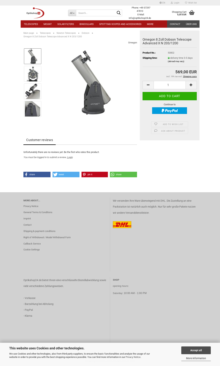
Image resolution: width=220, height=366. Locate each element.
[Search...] (72, 13)
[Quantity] (170, 85)
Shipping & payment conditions (39, 231)
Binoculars (86, 24)
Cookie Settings (31, 249)
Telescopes (31, 24)
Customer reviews (39, 140)
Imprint (27, 218)
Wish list (191, 2)
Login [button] (175, 2)
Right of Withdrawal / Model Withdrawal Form (47, 237)
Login (70, 157)
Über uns (191, 24)
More (150, 24)
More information (196, 358)
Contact (175, 24)
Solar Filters (65, 24)
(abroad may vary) (176, 61)
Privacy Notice (133, 357)
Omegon (132, 42)
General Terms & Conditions (37, 212)
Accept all (196, 350)
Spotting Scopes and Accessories (120, 24)
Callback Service (32, 243)
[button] (162, 3)
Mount (48, 24)
